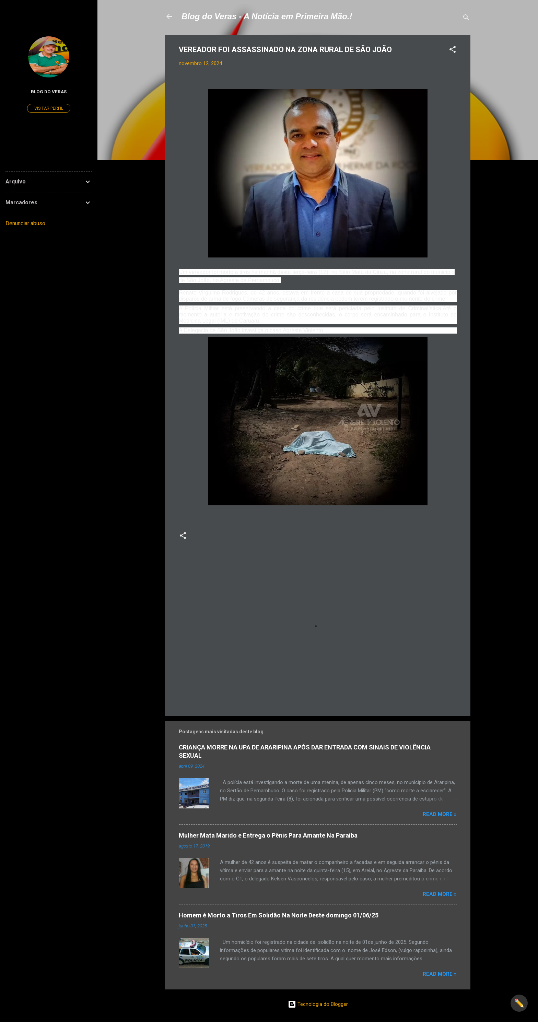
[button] (452, 50)
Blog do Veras (49, 91)
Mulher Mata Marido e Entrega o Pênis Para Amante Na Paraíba (268, 835)
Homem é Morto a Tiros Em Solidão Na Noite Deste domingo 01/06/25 (278, 915)
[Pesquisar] (466, 18)
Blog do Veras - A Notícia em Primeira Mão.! (267, 16)
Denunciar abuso (25, 223)
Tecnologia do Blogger (318, 1004)
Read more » (440, 814)
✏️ (519, 1003)
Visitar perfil (48, 108)
